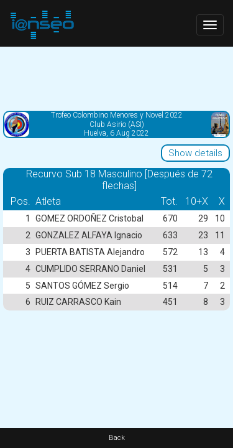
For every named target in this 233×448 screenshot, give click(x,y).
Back (117, 438)
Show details (195, 153)
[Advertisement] (116, 78)
